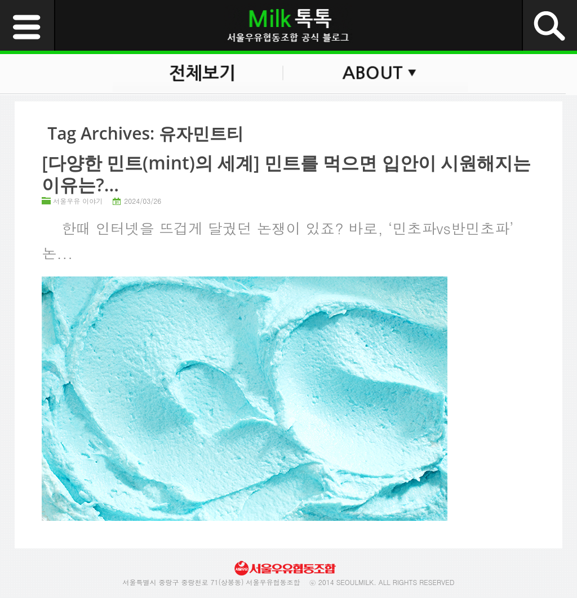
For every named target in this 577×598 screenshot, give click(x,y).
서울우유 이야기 (78, 201)
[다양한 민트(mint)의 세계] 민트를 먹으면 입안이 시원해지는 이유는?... (286, 173)
